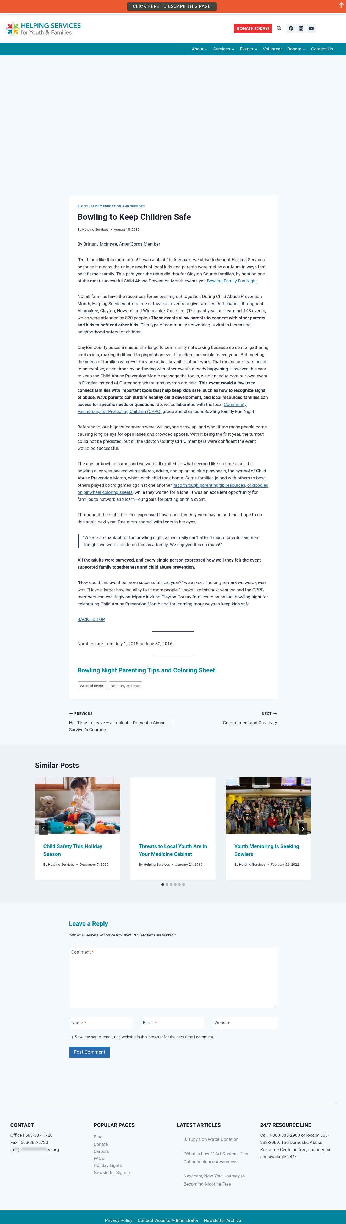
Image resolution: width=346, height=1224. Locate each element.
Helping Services (95, 229)
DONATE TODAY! (253, 28)
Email (150, 1022)
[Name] (101, 1022)
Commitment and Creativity (227, 717)
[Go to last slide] (43, 829)
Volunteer (272, 49)
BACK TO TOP (91, 619)
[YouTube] (311, 28)
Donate (101, 1144)
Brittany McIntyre (125, 686)
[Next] (303, 829)
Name (78, 1022)
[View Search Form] (279, 28)
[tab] (162, 884)
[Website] (244, 1022)
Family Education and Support (118, 206)
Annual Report (92, 686)
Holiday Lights (108, 1165)
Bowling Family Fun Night (232, 281)
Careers (101, 1151)
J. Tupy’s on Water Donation (211, 1139)
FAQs (99, 1158)
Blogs (83, 206)
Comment (82, 951)
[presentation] (77, 805)
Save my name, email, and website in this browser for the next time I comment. (144, 1037)
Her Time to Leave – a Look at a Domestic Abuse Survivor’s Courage (119, 721)
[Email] (173, 1022)
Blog (98, 1137)
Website (222, 1022)
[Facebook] (290, 28)
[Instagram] (300, 28)
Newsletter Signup (112, 1172)
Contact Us (322, 49)
